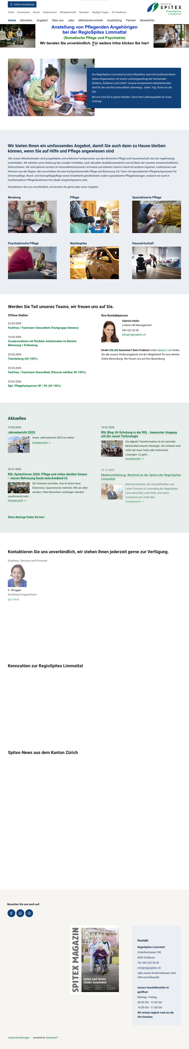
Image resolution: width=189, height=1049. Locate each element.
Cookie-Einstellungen (19, 1037)
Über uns (58, 20)
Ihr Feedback (119, 12)
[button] (93, 45)
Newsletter (147, 20)
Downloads (23, 12)
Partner (131, 20)
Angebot (42, 20)
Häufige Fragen (100, 12)
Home (12, 20)
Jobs (71, 20)
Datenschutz (50, 12)
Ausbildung (114, 20)
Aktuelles (26, 20)
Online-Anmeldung (22, 4)
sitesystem (52, 1037)
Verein (36, 12)
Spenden (84, 12)
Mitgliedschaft (68, 12)
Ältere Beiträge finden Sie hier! (26, 517)
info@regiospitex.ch (149, 967)
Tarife (11, 12)
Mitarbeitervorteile (90, 20)
